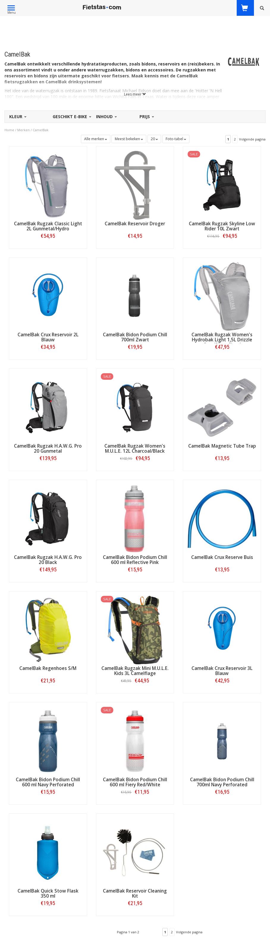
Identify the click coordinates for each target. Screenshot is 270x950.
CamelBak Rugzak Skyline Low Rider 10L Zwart (222, 226)
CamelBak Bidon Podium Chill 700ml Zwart (135, 337)
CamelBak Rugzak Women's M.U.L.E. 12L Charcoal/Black (134, 448)
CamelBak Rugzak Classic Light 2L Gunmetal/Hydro (48, 226)
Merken (23, 130)
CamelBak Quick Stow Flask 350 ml (48, 893)
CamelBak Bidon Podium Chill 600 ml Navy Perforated (48, 782)
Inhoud (106, 116)
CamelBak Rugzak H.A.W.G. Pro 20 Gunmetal (48, 448)
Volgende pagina (252, 139)
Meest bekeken (129, 138)
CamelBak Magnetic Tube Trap (222, 446)
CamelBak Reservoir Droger (135, 224)
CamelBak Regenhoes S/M (47, 668)
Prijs (146, 116)
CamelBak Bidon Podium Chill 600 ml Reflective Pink (135, 559)
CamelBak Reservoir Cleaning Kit (135, 893)
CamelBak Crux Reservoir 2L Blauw (48, 337)
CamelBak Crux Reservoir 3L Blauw (221, 670)
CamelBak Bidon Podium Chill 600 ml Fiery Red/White (135, 782)
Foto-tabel (176, 138)
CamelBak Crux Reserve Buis (222, 557)
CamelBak (40, 130)
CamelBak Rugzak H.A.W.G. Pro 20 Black (48, 559)
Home (9, 130)
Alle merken (95, 138)
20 (154, 138)
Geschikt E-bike (71, 116)
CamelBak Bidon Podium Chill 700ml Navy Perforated (222, 782)
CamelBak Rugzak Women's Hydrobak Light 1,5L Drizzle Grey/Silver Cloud (221, 340)
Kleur (17, 116)
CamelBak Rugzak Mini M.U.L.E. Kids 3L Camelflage (135, 670)
